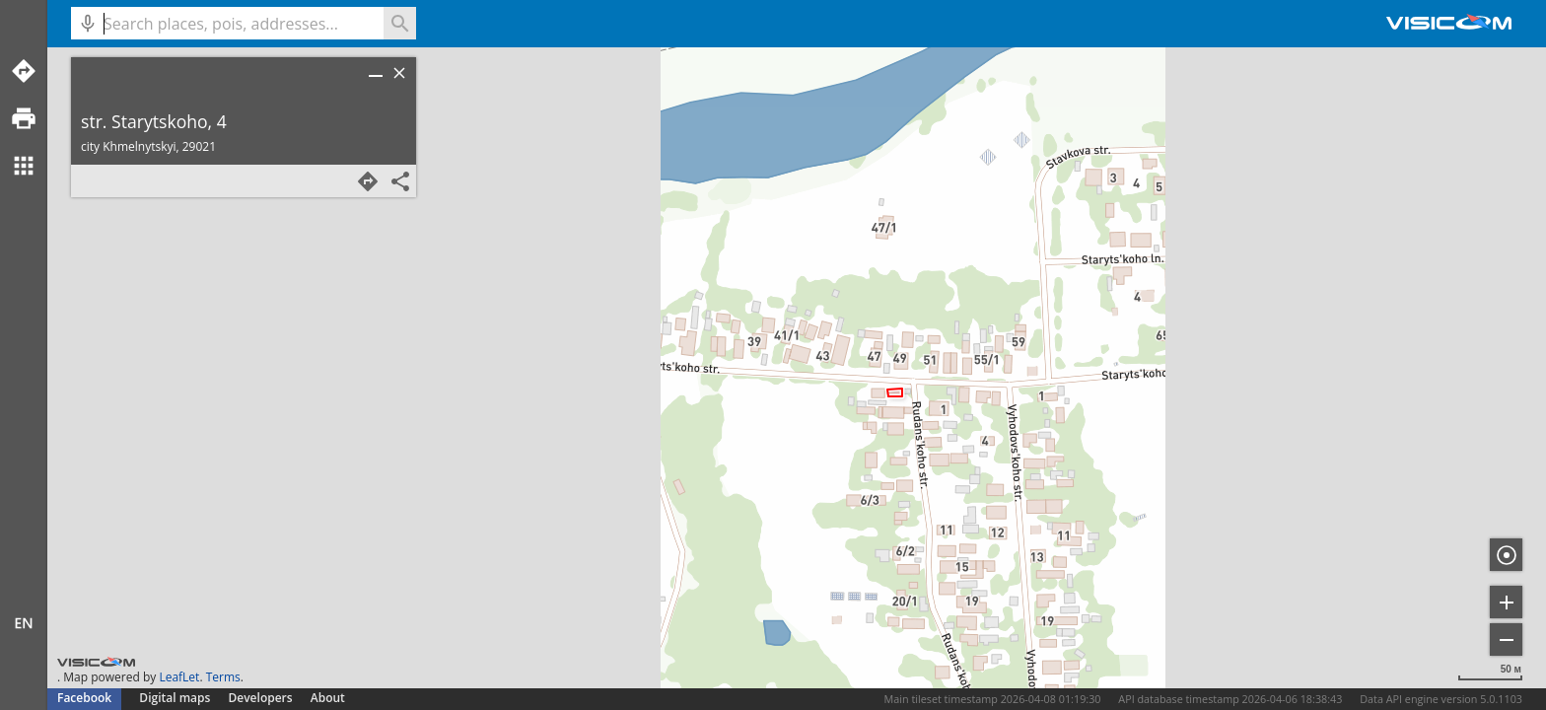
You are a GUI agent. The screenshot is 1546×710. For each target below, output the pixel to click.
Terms (223, 677)
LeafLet (179, 677)
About (328, 697)
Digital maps (176, 697)
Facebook (84, 697)
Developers (261, 697)
